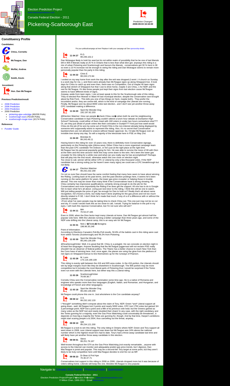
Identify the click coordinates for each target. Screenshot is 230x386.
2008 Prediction (12, 104)
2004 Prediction (12, 109)
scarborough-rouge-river (20, 119)
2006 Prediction (12, 106)
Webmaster (98, 380)
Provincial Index (95, 369)
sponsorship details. (137, 48)
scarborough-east (17, 117)
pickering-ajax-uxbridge (20, 114)
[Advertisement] (110, 42)
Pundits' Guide (12, 129)
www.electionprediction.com (41, 12)
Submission (115, 369)
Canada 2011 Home (69, 369)
